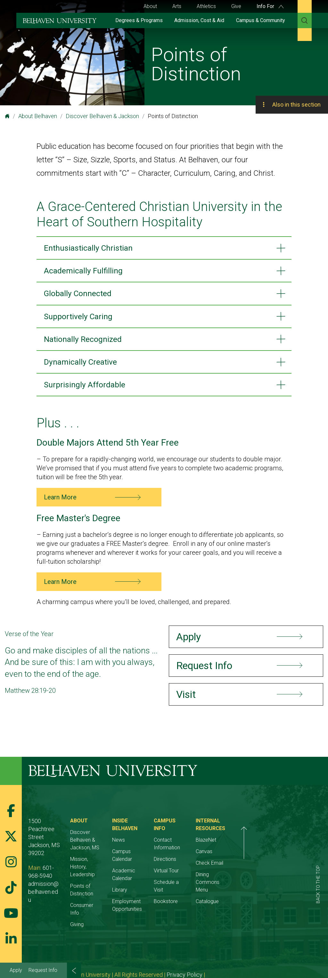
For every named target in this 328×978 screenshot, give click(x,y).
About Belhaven (37, 116)
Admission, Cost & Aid (199, 20)
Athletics (206, 6)
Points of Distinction (107, 875)
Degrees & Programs (139, 20)
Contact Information (221, 836)
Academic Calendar (164, 859)
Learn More (60, 501)
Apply (16, 970)
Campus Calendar (161, 848)
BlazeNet (265, 844)
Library (149, 871)
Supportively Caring (81, 318)
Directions (209, 848)
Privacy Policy (184, 948)
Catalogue (266, 898)
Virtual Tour (210, 859)
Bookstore (210, 882)
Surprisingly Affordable (87, 388)
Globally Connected (80, 295)
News (148, 836)
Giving (91, 898)
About (150, 6)
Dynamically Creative (83, 365)
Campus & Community (260, 20)
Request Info (43, 970)
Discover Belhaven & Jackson (102, 116)
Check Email (269, 867)
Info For (270, 6)
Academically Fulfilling (85, 271)
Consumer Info (101, 886)
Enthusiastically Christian (91, 248)
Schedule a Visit (216, 871)
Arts (176, 6)
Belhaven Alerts (225, 948)
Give (236, 6)
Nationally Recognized (85, 342)
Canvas (263, 856)
